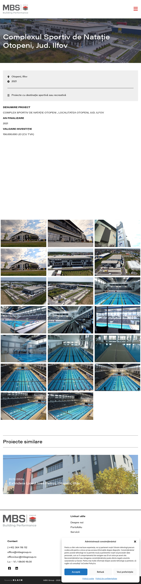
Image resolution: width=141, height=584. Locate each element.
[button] (135, 541)
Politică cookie (88, 579)
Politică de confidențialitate (106, 579)
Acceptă (76, 572)
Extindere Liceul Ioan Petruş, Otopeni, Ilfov (44, 483)
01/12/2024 (16, 479)
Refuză (100, 572)
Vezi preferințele (125, 572)
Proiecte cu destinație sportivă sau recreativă (39, 95)
